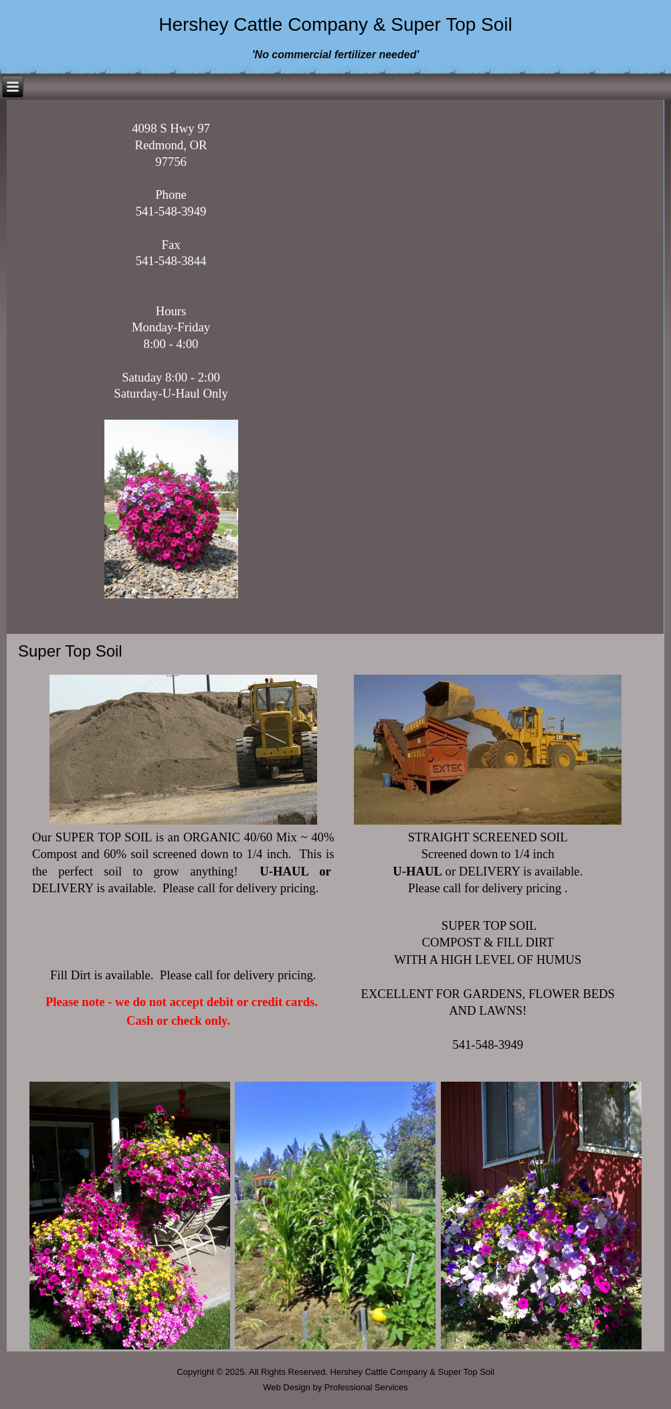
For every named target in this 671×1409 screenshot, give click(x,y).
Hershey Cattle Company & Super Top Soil (335, 24)
